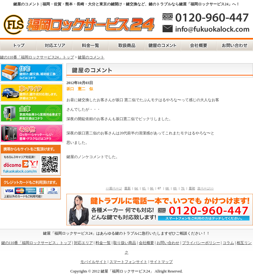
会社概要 (199, 46)
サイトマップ (161, 262)
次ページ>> (205, 188)
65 (144, 188)
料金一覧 (90, 46)
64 (136, 188)
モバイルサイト (93, 262)
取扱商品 (126, 46)
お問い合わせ (235, 46)
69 (175, 188)
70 (183, 188)
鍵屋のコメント (163, 46)
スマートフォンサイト (128, 262)
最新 (127, 188)
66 (152, 188)
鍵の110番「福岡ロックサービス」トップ (18, 46)
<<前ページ (114, 188)
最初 (192, 188)
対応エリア (54, 46)
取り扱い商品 (124, 243)
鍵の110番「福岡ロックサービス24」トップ (37, 57)
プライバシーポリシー (201, 243)
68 (167, 188)
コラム (228, 243)
